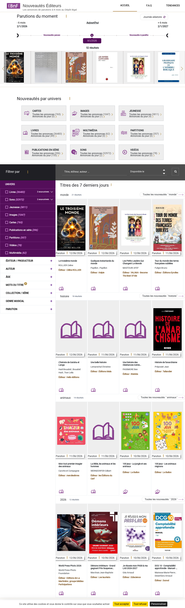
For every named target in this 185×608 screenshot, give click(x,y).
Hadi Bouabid (65, 369)
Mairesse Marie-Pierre (165, 572)
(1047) (21, 214)
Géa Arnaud (128, 572)
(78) (19, 245)
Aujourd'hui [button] (92, 22)
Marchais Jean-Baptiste (102, 572)
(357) (23, 237)
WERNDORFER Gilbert (101, 471)
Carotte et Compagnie (69, 471)
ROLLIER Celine (66, 265)
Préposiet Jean (162, 367)
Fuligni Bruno (161, 268)
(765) (19, 222)
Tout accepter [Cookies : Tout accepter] (121, 604)
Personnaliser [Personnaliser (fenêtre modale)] (158, 604)
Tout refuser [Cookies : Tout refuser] (140, 604)
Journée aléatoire (154, 17)
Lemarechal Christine (101, 367)
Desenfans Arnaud (163, 576)
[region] (92, 68)
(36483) (20, 191)
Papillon (95, 268)
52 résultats (92, 47)
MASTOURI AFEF (131, 268)
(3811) (23, 207)
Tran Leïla (68, 372)
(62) (24, 252)
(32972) (19, 199)
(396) (35, 229)
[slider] (92, 35)
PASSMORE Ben (130, 369)
